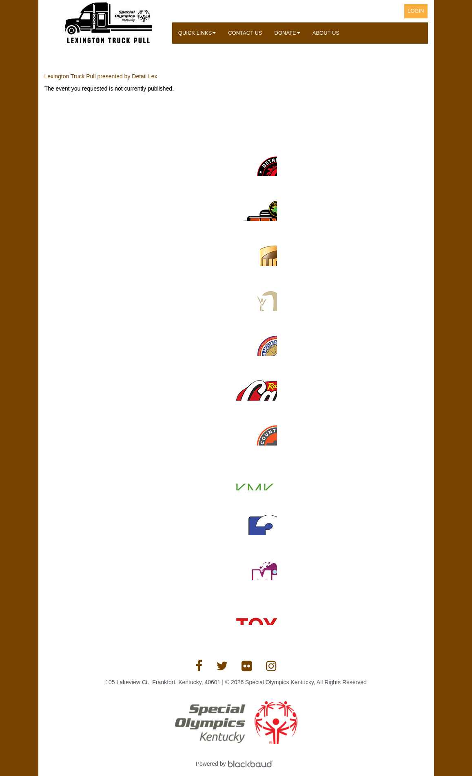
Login (416, 11)
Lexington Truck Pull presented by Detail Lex (100, 76)
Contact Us (245, 33)
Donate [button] (287, 33)
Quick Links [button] (197, 33)
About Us (325, 33)
